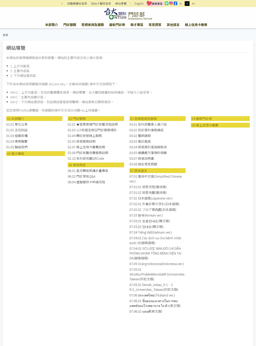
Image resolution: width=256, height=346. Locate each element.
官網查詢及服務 (92, 24)
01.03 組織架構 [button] (17, 135)
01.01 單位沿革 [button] (17, 124)
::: (62, 3)
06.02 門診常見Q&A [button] (81, 176)
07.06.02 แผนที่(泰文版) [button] (145, 311)
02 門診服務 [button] (77, 118)
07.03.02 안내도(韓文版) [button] (146, 226)
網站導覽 (121, 3)
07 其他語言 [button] (138, 170)
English (139, 3)
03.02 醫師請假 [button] (140, 135)
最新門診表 (117, 24)
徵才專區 (136, 24)
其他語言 (173, 24)
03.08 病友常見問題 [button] (143, 164)
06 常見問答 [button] (77, 165)
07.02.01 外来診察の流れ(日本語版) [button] (154, 203)
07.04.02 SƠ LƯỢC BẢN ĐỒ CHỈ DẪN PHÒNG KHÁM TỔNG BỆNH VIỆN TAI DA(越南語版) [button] (155, 253)
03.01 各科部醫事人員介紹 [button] (148, 124)
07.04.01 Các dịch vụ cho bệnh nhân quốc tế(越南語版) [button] (155, 240)
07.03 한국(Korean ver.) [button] (146, 215)
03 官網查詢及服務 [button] (143, 118)
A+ (193, 3)
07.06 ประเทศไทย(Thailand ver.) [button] (152, 295)
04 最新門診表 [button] (202, 118)
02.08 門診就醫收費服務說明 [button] (88, 152)
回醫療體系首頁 (77, 3)
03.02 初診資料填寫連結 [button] (146, 130)
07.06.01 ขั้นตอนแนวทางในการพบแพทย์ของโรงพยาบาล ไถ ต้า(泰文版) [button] (155, 303)
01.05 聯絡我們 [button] (17, 147)
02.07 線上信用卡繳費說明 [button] (86, 147)
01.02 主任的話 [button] (17, 130)
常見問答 (155, 24)
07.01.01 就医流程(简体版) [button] (148, 186)
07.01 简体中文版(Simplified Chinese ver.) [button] (155, 178)
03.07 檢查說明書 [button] (141, 158)
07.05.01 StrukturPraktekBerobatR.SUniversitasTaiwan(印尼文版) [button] (157, 274)
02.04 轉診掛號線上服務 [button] (85, 135)
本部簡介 (51, 24)
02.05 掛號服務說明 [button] (81, 141)
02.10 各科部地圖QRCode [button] (86, 158)
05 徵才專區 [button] (15, 153)
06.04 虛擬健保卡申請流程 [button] (86, 182)
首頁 (5, 35)
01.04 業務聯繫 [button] (17, 141)
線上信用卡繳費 (196, 24)
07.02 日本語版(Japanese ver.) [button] (150, 198)
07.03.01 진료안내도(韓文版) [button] (149, 220)
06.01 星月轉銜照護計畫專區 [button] (88, 170)
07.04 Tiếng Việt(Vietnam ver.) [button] (150, 232)
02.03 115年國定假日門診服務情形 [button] (92, 130)
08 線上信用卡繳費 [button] (205, 125)
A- (181, 3)
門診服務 (69, 24)
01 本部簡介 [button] (15, 118)
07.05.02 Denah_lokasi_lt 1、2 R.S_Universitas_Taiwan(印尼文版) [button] (153, 287)
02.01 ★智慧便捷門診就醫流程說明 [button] (93, 124)
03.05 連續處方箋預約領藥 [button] (148, 152)
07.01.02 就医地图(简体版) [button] (148, 192)
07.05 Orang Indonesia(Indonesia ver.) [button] (156, 263)
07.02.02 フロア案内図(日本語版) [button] (152, 209)
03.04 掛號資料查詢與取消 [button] (148, 147)
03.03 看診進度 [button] (140, 141)
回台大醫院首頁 (101, 3)
